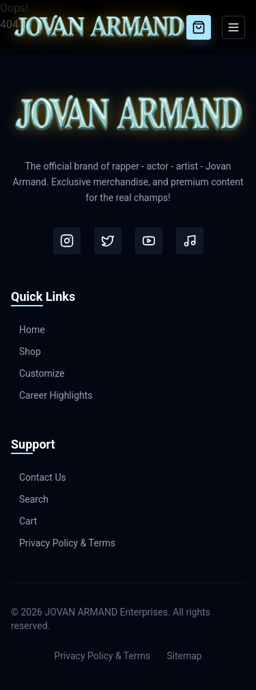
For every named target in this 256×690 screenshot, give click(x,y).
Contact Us (38, 477)
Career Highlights (52, 395)
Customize (37, 373)
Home (28, 329)
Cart (24, 521)
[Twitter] (108, 240)
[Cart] (198, 27)
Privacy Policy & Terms (63, 543)
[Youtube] (148, 240)
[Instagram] (67, 240)
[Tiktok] (189, 240)
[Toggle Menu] (233, 27)
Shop (26, 351)
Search (29, 499)
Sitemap (184, 655)
